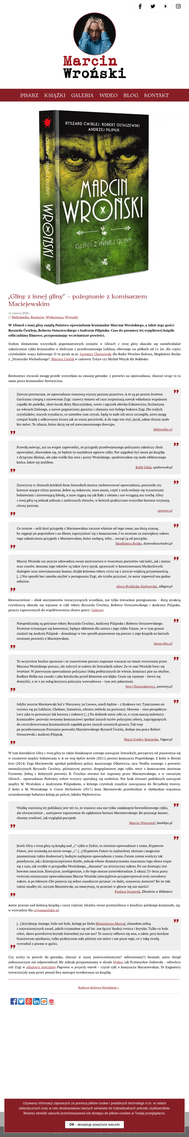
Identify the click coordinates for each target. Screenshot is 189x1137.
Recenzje (37, 317)
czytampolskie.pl (46, 1004)
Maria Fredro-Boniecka (141, 833)
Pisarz (29, 95)
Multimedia (20, 317)
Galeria (82, 95)
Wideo (108, 95)
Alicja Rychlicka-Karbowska (136, 680)
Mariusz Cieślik (62, 359)
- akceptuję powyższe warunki (94, 1124)
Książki (54, 95)
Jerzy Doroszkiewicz (140, 780)
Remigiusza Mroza (110, 1017)
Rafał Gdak (143, 561)
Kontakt (156, 95)
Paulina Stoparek (127, 985)
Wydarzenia (54, 317)
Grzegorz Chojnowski (96, 354)
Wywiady (71, 317)
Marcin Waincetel (142, 916)
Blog (130, 95)
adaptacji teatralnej (41, 1061)
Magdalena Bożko (128, 637)
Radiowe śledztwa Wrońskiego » (98, 1081)
